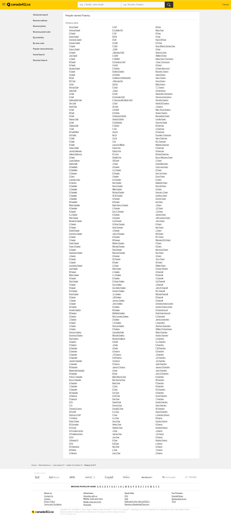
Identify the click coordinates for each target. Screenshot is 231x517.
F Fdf (114, 33)
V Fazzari (72, 304)
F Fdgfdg (115, 69)
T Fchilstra (73, 418)
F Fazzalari (73, 196)
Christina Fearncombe (164, 304)
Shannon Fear (161, 53)
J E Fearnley (160, 361)
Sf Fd (71, 444)
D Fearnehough (162, 310)
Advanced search (40, 15)
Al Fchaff (72, 412)
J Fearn (158, 205)
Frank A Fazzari (74, 247)
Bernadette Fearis (162, 116)
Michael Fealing (118, 336)
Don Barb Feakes (119, 288)
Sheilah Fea (116, 158)
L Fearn (158, 231)
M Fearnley (160, 380)
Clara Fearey (160, 75)
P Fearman (160, 148)
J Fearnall (159, 285)
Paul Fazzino (73, 339)
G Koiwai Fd (73, 440)
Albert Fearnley (162, 332)
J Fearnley (160, 355)
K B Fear (115, 444)
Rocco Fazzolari (75, 380)
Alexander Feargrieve (164, 94)
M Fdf (114, 37)
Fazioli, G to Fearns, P (74, 465)
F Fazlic (72, 138)
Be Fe (114, 135)
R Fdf (114, 40)
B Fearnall (159, 275)
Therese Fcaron (75, 409)
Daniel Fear (116, 402)
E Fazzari (72, 237)
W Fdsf (115, 107)
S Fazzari (72, 297)
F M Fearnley (161, 348)
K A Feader (116, 180)
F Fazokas (73, 173)
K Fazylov (73, 183)
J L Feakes (116, 294)
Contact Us (48, 496)
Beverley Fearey (162, 72)
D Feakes (116, 278)
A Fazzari (72, 212)
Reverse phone (39, 26)
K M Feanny (117, 358)
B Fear (114, 374)
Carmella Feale (118, 332)
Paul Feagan (117, 250)
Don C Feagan (118, 212)
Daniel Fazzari (74, 231)
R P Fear (159, 43)
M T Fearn (160, 237)
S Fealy (115, 348)
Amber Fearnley (162, 336)
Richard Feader (118, 192)
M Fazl (71, 78)
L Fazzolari (73, 364)
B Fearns (159, 418)
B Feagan (116, 202)
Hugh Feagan (117, 228)
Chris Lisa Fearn (162, 167)
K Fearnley (160, 377)
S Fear (158, 49)
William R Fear (161, 56)
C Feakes (116, 272)
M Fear (158, 27)
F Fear (114, 415)
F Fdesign (73, 453)
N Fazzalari (73, 208)
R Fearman (160, 151)
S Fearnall (159, 301)
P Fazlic (72, 142)
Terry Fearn (160, 259)
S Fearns (159, 447)
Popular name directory (43, 49)
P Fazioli (72, 72)
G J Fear (115, 418)
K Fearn (159, 224)
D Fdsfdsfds (117, 123)
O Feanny (116, 361)
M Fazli (71, 113)
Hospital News (177, 496)
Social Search (39, 55)
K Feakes (115, 307)
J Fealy (115, 345)
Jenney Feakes (118, 301)
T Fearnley (160, 399)
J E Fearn (159, 208)
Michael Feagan (118, 247)
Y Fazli (71, 129)
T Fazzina (72, 320)
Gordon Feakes (118, 291)
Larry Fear (116, 453)
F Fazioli (72, 46)
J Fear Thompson (163, 62)
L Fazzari (72, 262)
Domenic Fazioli (75, 40)
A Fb (71, 402)
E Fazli (71, 97)
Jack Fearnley (161, 364)
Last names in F (58, 465)
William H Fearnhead (164, 329)
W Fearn (159, 262)
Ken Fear (115, 447)
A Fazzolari (73, 348)
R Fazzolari (73, 374)
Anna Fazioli (73, 27)
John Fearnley (161, 371)
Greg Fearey (160, 81)
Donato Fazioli (74, 43)
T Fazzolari (73, 386)
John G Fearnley (162, 374)
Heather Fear (117, 428)
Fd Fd (71, 437)
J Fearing (159, 107)
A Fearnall (159, 272)
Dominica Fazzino (76, 336)
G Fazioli (72, 53)
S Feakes (115, 320)
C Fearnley (160, 339)
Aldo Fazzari (73, 218)
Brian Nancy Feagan (120, 205)
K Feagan (116, 237)
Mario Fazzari (74, 275)
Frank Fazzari (74, 243)
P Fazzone (73, 399)
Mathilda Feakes (118, 313)
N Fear (158, 33)
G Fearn (159, 189)
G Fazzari (72, 250)
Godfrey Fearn (161, 196)
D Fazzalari (73, 192)
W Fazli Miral (74, 132)
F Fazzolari (73, 355)
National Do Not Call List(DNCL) (137, 502)
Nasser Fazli (73, 119)
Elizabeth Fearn (161, 183)
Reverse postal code (41, 32)
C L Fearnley (161, 342)
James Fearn (161, 215)
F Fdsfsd (115, 126)
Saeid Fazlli (73, 164)
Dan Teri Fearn (161, 173)
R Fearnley (160, 386)
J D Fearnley (161, 358)
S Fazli (71, 123)
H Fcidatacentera (75, 434)
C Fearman (160, 129)
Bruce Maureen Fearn (164, 158)
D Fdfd (115, 43)
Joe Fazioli (73, 56)
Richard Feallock (118, 339)
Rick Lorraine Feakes (120, 317)
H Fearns (159, 425)
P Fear (158, 37)
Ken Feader (116, 183)
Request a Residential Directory (137, 505)
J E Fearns (160, 434)
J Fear (114, 431)
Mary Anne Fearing (163, 110)
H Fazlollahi (73, 167)
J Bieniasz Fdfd (118, 53)
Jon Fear (115, 437)
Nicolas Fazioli (74, 69)
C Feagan (116, 208)
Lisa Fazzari (73, 269)
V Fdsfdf (115, 110)
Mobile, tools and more (92, 502)
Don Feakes (117, 285)
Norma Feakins (118, 326)
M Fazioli (72, 62)
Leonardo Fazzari (75, 266)
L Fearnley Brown (162, 415)
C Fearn (159, 161)
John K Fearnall (162, 288)
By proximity (38, 38)
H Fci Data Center (76, 431)
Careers (47, 499)
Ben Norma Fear (118, 380)
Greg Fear (116, 421)
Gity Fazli (72, 103)
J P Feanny (116, 355)
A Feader (115, 167)
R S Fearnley (160, 390)
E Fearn (158, 180)
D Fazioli (72, 33)
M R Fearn (159, 234)
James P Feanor (118, 367)
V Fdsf (114, 103)
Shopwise (87, 505)
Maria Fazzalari (74, 205)
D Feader (116, 173)
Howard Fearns (162, 428)
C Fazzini (72, 326)
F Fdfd (114, 46)
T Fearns (159, 450)
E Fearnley (160, 345)
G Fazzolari (73, 358)
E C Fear (115, 412)
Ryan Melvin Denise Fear (165, 46)
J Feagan (116, 231)
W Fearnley (160, 409)
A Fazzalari (73, 186)
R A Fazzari (73, 291)
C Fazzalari (73, 189)
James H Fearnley (163, 367)
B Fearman (160, 126)
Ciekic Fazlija (74, 148)
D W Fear (116, 396)
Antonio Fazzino (75, 332)
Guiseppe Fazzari (75, 253)
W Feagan (116, 259)
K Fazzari (72, 259)
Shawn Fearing (161, 113)
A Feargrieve (161, 91)
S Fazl (71, 84)
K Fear (114, 440)
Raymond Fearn (162, 250)
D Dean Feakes (118, 281)
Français (225, 5)
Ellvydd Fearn (161, 186)
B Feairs (115, 262)
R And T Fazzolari (75, 377)
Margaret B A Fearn (163, 240)
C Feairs (115, 266)
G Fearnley (160, 351)
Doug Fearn (160, 177)
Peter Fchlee (74, 421)
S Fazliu (72, 158)
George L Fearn (162, 192)
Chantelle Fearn (162, 164)
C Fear (115, 386)
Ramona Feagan (118, 253)
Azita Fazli (72, 91)
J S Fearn (159, 212)
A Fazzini (72, 323)
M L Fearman (161, 142)
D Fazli (71, 94)
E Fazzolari (73, 351)
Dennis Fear (117, 405)
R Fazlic (72, 145)
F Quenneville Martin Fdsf (122, 100)
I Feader (115, 177)
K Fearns (159, 437)
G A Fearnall (160, 281)
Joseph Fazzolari (75, 361)
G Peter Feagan (118, 224)
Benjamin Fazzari (75, 221)
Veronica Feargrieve (163, 97)
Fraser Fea (116, 148)
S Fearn (158, 256)
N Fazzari (72, 278)
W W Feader (117, 196)
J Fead (115, 164)
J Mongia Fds (117, 81)
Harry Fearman (161, 138)
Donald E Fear (117, 409)
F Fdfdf (115, 56)
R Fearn (158, 247)
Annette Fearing (162, 100)
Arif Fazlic (72, 135)
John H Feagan (118, 234)
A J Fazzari (73, 215)
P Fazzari (72, 285)
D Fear (115, 390)
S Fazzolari (73, 383)
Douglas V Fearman (163, 135)
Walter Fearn (161, 266)
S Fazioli (72, 75)
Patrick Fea (116, 151)
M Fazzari (72, 272)
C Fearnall (159, 278)
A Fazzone (73, 396)
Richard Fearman (162, 154)
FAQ (126, 496)
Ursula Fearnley (162, 402)
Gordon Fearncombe (164, 307)
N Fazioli (72, 65)
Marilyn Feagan (118, 243)
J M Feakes (116, 297)
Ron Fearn (160, 253)
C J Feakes (116, 275)
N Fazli (71, 116)
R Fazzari (72, 288)
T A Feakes (116, 323)
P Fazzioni (72, 345)
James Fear (117, 434)
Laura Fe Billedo (118, 145)
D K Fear (115, 393)
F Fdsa (115, 88)
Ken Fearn (160, 228)
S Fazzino (72, 342)
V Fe (114, 142)
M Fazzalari (73, 202)
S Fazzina (72, 317)
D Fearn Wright (162, 269)
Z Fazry (72, 177)
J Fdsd (115, 91)
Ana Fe (115, 132)
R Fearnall (159, 297)
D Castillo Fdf (117, 30)
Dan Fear (115, 399)
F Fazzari (72, 240)
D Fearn (159, 170)
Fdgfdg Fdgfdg (118, 72)
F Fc (70, 405)
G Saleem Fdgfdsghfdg (121, 78)
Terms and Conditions (53, 505)
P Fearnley (160, 383)
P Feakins (116, 329)
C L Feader (116, 170)
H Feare (159, 65)
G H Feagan (117, 221)
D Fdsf (115, 94)
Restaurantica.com (179, 499)
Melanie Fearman (162, 145)
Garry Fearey (161, 78)
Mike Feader (117, 189)
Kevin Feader (117, 186)
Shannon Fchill (74, 415)
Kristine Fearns (161, 440)
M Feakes (116, 310)
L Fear (114, 450)
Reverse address (40, 21)
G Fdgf (115, 65)
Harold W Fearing (162, 103)
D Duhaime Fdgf (118, 62)
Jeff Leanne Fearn (163, 218)
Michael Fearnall (162, 294)
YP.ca (174, 502)
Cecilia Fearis (161, 119)
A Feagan (116, 199)
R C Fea (115, 154)
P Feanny (116, 364)
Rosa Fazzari (73, 294)
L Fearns (159, 444)
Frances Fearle (161, 123)
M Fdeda (72, 450)
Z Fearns (159, 453)
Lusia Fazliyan (74, 161)
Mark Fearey (160, 84)
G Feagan (116, 218)
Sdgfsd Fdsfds (118, 119)
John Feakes (117, 304)
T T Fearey (160, 88)
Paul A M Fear (161, 40)
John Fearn (160, 221)
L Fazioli (72, 59)
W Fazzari (72, 307)
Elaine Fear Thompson (164, 59)
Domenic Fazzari (75, 234)
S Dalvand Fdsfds (119, 116)
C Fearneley (160, 317)
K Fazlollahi (73, 170)
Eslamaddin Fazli (75, 100)
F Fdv (114, 129)
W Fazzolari (73, 393)
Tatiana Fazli (73, 126)
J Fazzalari (73, 199)
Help (126, 499)
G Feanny (116, 351)
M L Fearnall (160, 291)
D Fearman (160, 132)
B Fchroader (74, 425)
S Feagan (116, 256)
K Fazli (71, 110)
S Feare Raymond (163, 69)
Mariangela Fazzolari (76, 371)
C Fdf (114, 27)
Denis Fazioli (74, 37)
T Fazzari (72, 301)
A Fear (114, 371)
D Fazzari (72, 228)
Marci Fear (160, 30)
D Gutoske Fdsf (118, 97)
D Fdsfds (115, 113)
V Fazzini (72, 329)
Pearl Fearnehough (163, 313)
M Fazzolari (73, 367)
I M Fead (115, 161)
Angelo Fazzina (75, 310)
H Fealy (115, 342)
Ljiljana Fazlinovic (75, 154)
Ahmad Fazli (73, 88)
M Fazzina (72, 313)
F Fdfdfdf (116, 59)
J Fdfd (114, 49)
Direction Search (40, 60)
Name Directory (44, 465)
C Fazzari (72, 224)
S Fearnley (160, 393)
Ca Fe (114, 138)
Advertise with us (90, 496)
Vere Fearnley (161, 405)
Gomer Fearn (161, 199)
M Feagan (116, 240)
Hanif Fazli (73, 107)
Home (34, 465)
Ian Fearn (159, 202)
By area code (38, 43)
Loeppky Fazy (74, 180)
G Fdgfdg (116, 75)
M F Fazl (72, 81)
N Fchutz (72, 428)
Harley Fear (116, 425)
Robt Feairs (116, 269)
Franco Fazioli (74, 49)
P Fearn (158, 243)
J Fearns (159, 431)
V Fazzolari (73, 390)
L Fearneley (160, 323)
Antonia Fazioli (74, 30)
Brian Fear (116, 383)
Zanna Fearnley (162, 412)
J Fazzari (72, 256)
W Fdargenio (74, 447)
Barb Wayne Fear (119, 377)
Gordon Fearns (161, 421)
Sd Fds (115, 84)
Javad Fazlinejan (75, 151)
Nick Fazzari (73, 281)
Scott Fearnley (161, 396)
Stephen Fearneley (163, 326)
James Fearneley (162, 320)
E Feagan (116, 215)
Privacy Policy (49, 502)
